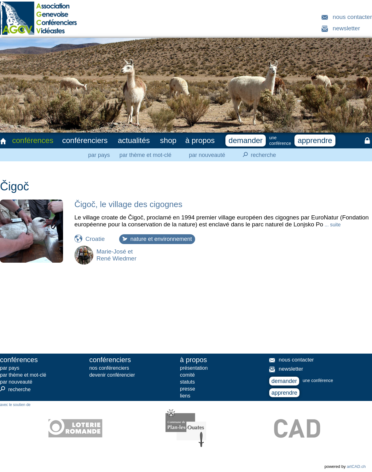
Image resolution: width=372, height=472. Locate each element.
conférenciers (85, 140)
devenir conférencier (112, 375)
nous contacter (352, 17)
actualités (134, 140)
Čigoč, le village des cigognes (128, 204)
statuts (187, 382)
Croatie (95, 239)
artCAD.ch (356, 466)
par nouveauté (207, 155)
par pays (99, 155)
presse (187, 388)
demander (246, 140)
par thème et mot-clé (145, 155)
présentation (194, 368)
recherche (257, 154)
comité (187, 375)
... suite (331, 224)
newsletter (346, 28)
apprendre (315, 140)
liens (185, 395)
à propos (200, 140)
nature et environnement (157, 239)
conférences (32, 140)
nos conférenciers (109, 368)
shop (168, 140)
